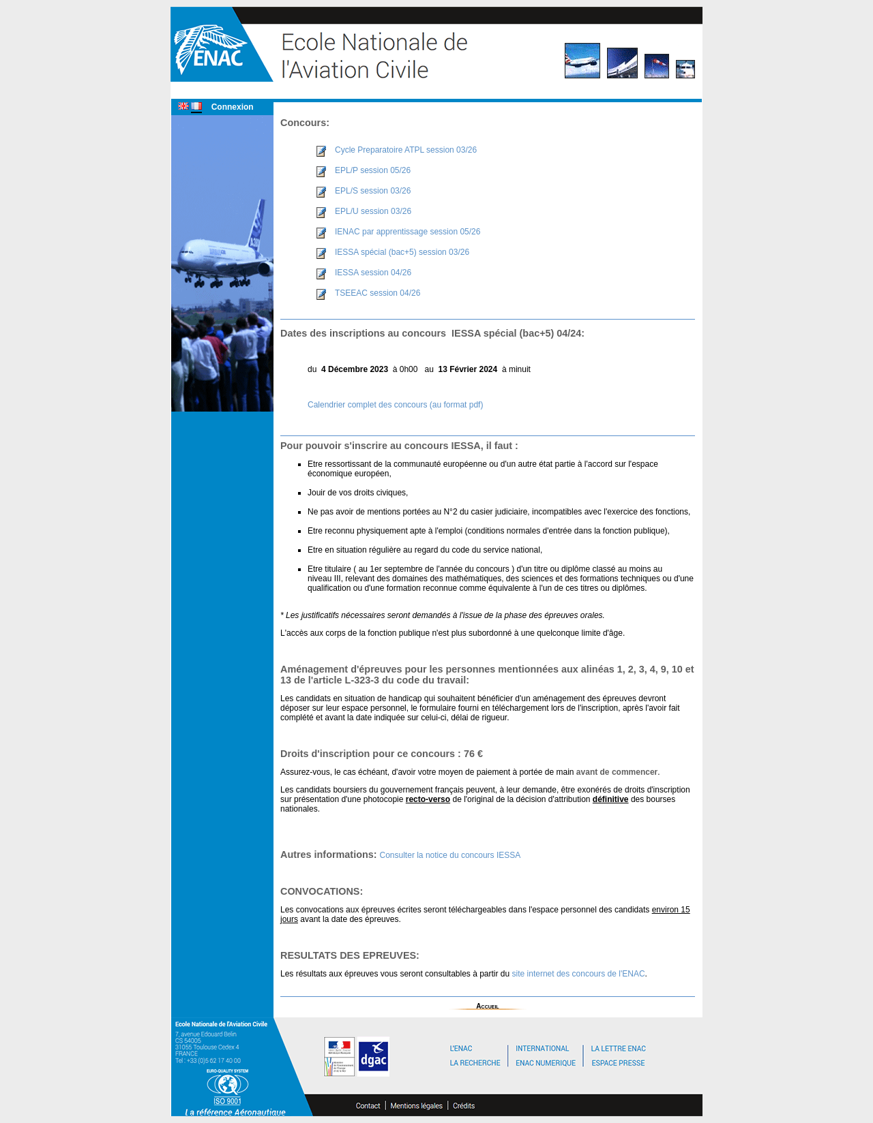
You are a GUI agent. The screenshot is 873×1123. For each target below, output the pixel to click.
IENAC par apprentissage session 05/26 (407, 231)
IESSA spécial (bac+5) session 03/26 (402, 252)
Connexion (232, 107)
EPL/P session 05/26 (373, 170)
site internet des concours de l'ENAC (578, 974)
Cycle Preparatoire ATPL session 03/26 (406, 150)
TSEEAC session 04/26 (377, 293)
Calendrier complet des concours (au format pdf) (395, 405)
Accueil (487, 1006)
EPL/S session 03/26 (373, 191)
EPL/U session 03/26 (373, 211)
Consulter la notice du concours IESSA (450, 855)
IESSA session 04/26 (373, 272)
